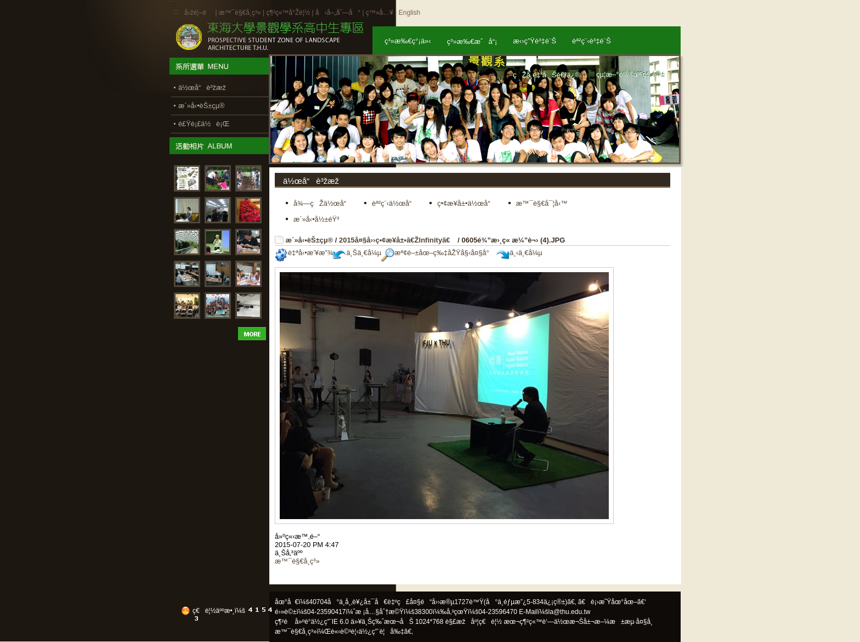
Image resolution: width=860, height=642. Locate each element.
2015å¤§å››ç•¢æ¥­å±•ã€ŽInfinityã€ (397, 240)
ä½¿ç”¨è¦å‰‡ (381, 631)
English (409, 12)
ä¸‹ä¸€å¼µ (519, 253)
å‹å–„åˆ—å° (337, 12)
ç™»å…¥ (379, 12)
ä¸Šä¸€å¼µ (357, 253)
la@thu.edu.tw (569, 612)
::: (176, 12)
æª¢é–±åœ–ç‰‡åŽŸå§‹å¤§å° (438, 253)
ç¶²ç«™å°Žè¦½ (288, 12)
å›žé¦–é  (198, 12)
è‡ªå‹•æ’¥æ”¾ (304, 253)
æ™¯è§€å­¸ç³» (241, 12)
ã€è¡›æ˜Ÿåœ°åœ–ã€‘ (612, 602)
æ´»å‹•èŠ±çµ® (309, 240)
